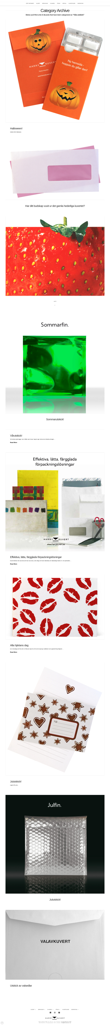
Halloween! (16, 128)
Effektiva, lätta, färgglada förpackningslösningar (36, 557)
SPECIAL (64, 3)
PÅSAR (58, 3)
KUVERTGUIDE (72, 3)
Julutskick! (15, 781)
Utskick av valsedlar (21, 985)
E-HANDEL (52, 3)
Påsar (58, 1009)
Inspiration (75, 1009)
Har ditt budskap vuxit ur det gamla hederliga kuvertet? (55, 205)
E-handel (50, 1009)
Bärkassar (41, 1009)
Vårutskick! (16, 435)
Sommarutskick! (55, 419)
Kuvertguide (65, 1009)
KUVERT (38, 3)
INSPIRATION (80, 3)
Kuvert (33, 1009)
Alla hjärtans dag (19, 645)
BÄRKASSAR (45, 3)
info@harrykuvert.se (66, 1022)
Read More (13, 442)
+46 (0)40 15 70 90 (66, 1021)
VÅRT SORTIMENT (30, 3)
